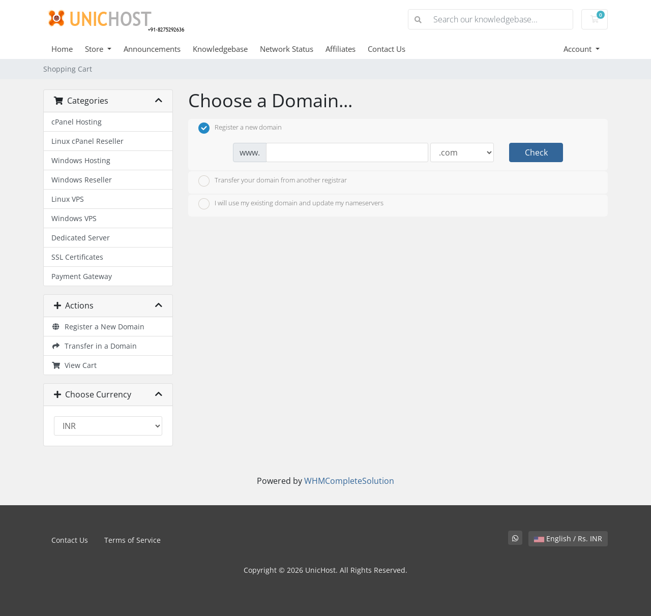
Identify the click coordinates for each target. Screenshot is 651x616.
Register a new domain (240, 128)
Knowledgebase (220, 49)
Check (536, 152)
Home (62, 49)
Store (95, 49)
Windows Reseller (81, 179)
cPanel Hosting (76, 122)
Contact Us (386, 49)
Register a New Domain (97, 326)
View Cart (74, 365)
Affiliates (341, 49)
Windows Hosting (80, 160)
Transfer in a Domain (94, 346)
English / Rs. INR (568, 538)
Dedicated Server (80, 237)
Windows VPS (74, 218)
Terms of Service (132, 540)
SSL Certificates (77, 257)
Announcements (152, 49)
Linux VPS (67, 199)
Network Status (286, 49)
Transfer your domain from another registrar (272, 181)
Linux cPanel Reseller (87, 141)
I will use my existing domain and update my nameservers (290, 203)
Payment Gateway (81, 276)
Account (579, 49)
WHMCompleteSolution (349, 480)
